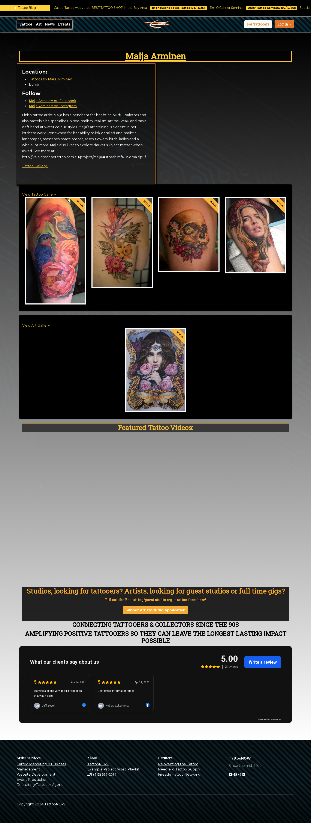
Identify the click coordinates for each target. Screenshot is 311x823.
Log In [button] (283, 24)
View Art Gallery (36, 325)
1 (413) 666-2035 (102, 774)
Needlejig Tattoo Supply (179, 769)
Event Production (32, 780)
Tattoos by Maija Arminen (50, 79)
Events (64, 24)
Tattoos (26, 24)
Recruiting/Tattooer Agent (40, 785)
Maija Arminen (155, 56)
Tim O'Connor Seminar (231, 8)
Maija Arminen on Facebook (52, 101)
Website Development (36, 774)
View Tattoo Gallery (39, 194)
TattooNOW (98, 764)
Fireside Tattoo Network (179, 774)
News (50, 24)
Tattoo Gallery (35, 166)
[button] (258, 24)
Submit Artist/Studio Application (155, 610)
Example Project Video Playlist (113, 769)
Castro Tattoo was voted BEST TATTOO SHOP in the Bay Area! (105, 8)
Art (39, 24)
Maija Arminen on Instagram (53, 106)
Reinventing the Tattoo (178, 764)
